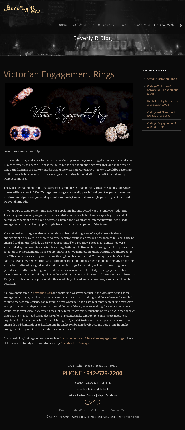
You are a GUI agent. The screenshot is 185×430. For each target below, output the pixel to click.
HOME (63, 25)
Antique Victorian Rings (162, 79)
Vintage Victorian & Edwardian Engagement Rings (162, 90)
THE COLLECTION (103, 25)
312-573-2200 (165, 25)
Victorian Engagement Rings (59, 74)
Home (63, 410)
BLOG (124, 25)
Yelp (100, 395)
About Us (79, 410)
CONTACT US (142, 25)
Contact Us (117, 410)
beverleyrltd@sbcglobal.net (92, 389)
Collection (97, 410)
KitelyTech (132, 416)
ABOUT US (79, 25)
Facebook (111, 395)
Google (91, 395)
